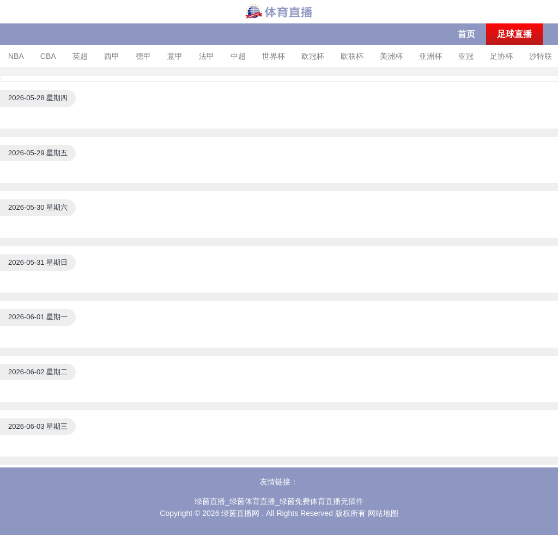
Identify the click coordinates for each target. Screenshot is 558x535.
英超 (80, 56)
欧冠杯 (312, 56)
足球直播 (514, 34)
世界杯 (273, 56)
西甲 (111, 56)
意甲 (175, 56)
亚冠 (466, 56)
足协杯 (501, 56)
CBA (48, 56)
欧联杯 (352, 56)
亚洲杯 (430, 56)
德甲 (143, 56)
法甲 (206, 56)
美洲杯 (391, 56)
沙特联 (540, 56)
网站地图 (383, 513)
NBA (16, 56)
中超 (238, 56)
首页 (466, 34)
